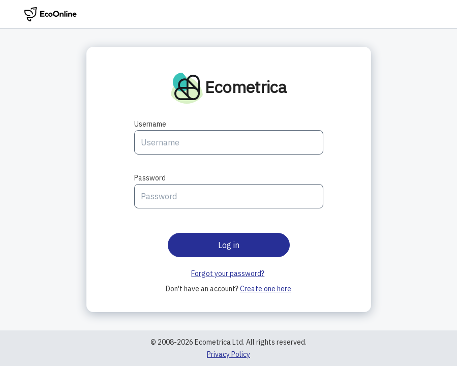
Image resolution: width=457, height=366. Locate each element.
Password (150, 177)
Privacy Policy (228, 354)
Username (150, 124)
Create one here (265, 288)
